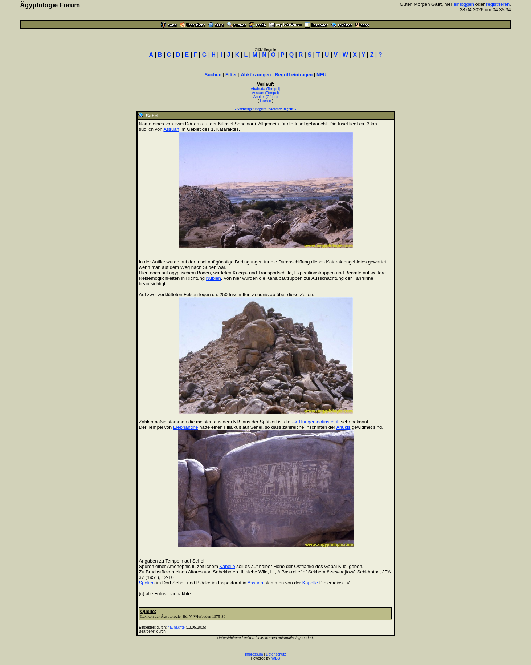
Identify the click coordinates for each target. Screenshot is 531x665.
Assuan (171, 129)
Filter (231, 74)
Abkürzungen (256, 74)
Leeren (265, 101)
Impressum (254, 654)
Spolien (147, 582)
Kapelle (227, 566)
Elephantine (185, 427)
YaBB (275, 658)
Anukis (343, 427)
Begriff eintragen (294, 74)
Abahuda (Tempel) (266, 89)
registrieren (498, 4)
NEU (321, 74)
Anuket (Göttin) (265, 97)
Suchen (213, 74)
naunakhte (176, 627)
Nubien (213, 278)
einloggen (463, 4)
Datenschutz (276, 654)
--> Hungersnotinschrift (316, 421)
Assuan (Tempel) (265, 93)
